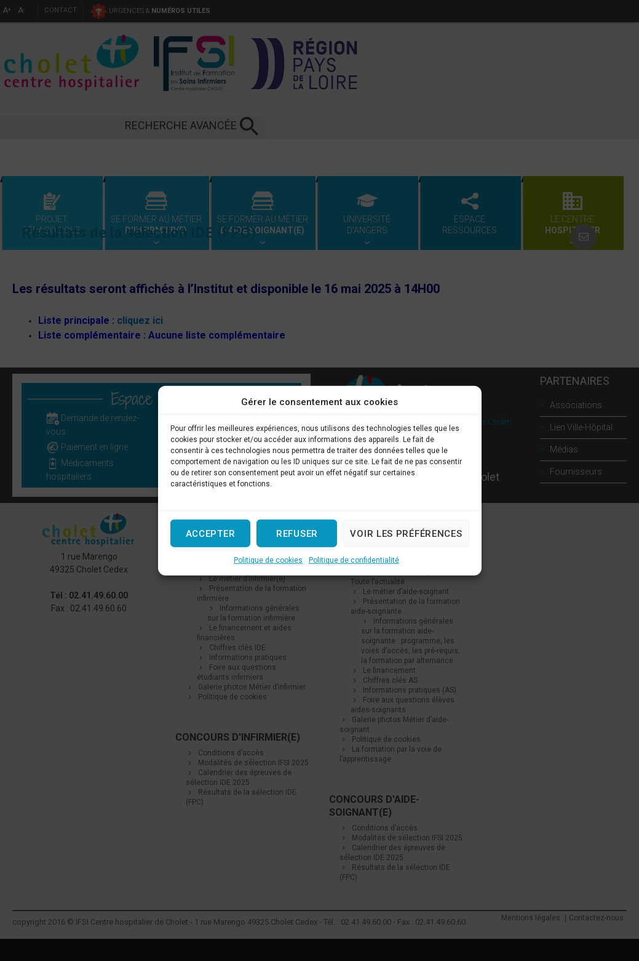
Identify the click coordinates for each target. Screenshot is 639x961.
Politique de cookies (268, 560)
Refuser (297, 533)
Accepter (211, 533)
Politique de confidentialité (354, 560)
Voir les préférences (406, 533)
